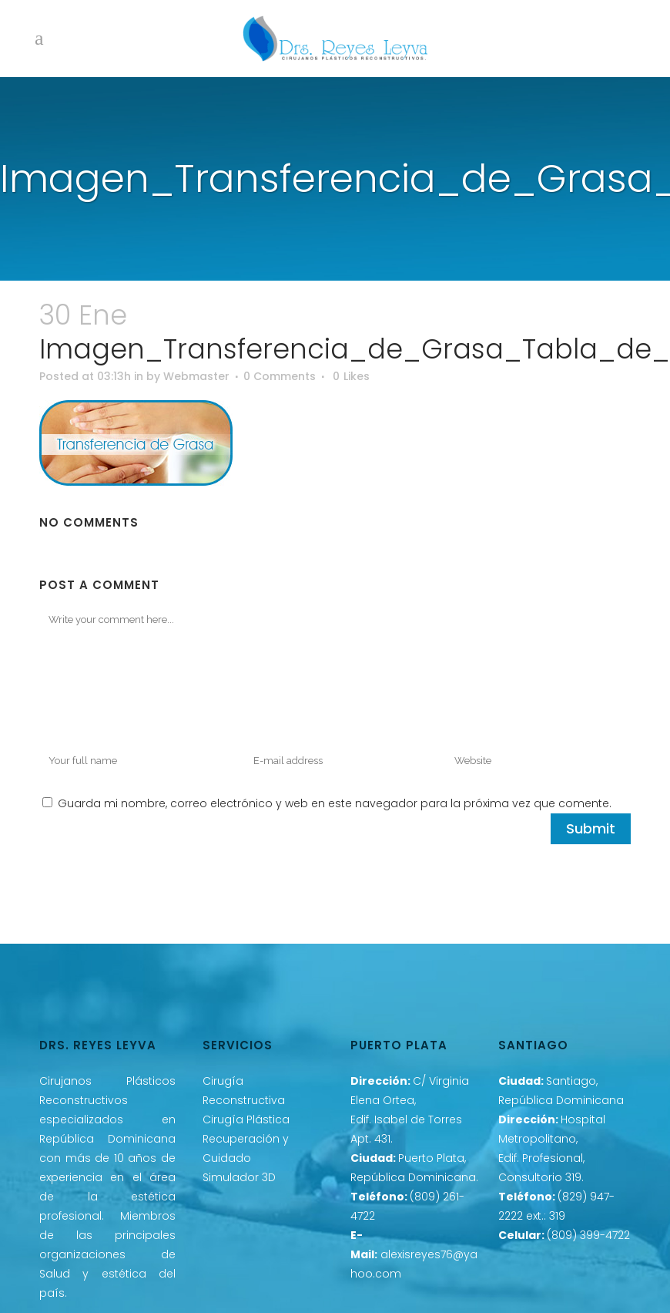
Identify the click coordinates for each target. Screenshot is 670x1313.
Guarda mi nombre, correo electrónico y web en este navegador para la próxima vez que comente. (334, 803)
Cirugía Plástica (246, 1119)
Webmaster (196, 376)
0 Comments (279, 376)
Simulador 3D (239, 1177)
